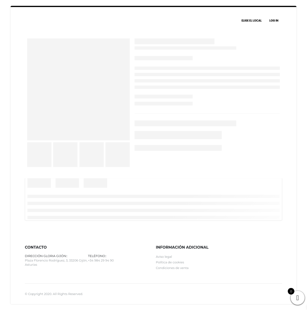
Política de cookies (170, 262)
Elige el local (251, 20)
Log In (273, 20)
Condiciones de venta (172, 268)
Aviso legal (164, 256)
